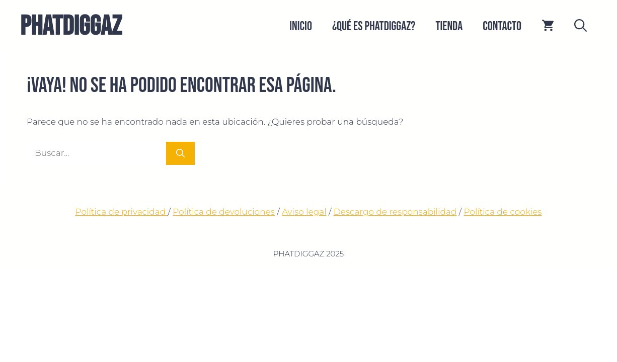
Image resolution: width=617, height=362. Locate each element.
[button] (580, 27)
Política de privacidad (121, 212)
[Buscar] (180, 153)
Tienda (448, 26)
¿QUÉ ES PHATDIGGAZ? (374, 26)
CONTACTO (502, 26)
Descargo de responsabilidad (395, 212)
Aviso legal (304, 212)
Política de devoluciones (224, 212)
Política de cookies (503, 212)
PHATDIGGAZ (71, 26)
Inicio (300, 26)
